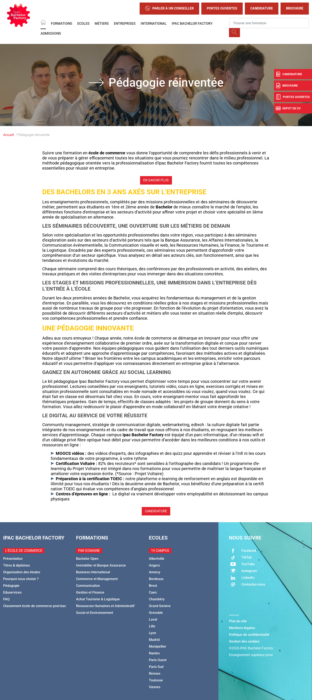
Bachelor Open (87, 559)
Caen (153, 592)
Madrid (154, 640)
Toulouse (156, 680)
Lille (152, 626)
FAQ (6, 599)
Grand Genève (160, 606)
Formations (61, 24)
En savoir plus (156, 180)
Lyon (152, 633)
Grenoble (156, 613)
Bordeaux (156, 579)
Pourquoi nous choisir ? (21, 579)
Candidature (261, 8)
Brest (153, 586)
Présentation (13, 559)
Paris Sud (156, 667)
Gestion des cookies (244, 641)
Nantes (154, 653)
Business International (93, 572)
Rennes (154, 673)
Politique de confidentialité (249, 635)
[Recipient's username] (269, 23)
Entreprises (125, 24)
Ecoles (83, 24)
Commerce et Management (97, 579)
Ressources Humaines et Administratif (105, 606)
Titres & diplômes (16, 565)
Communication (88, 586)
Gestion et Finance (90, 592)
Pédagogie (11, 586)
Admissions (51, 33)
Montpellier (157, 646)
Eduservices (12, 592)
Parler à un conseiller (169, 8)
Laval (153, 619)
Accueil (8, 135)
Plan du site (238, 621)
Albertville (156, 559)
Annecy (154, 572)
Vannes (154, 687)
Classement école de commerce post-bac (34, 606)
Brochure (294, 8)
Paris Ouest (157, 660)
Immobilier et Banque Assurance (101, 565)
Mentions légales (242, 628)
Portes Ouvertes (222, 8)
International (154, 24)
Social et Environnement (94, 613)
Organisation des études (21, 572)
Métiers (102, 24)
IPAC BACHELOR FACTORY (192, 24)
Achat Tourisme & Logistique (98, 599)
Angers (154, 565)
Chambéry (157, 599)
